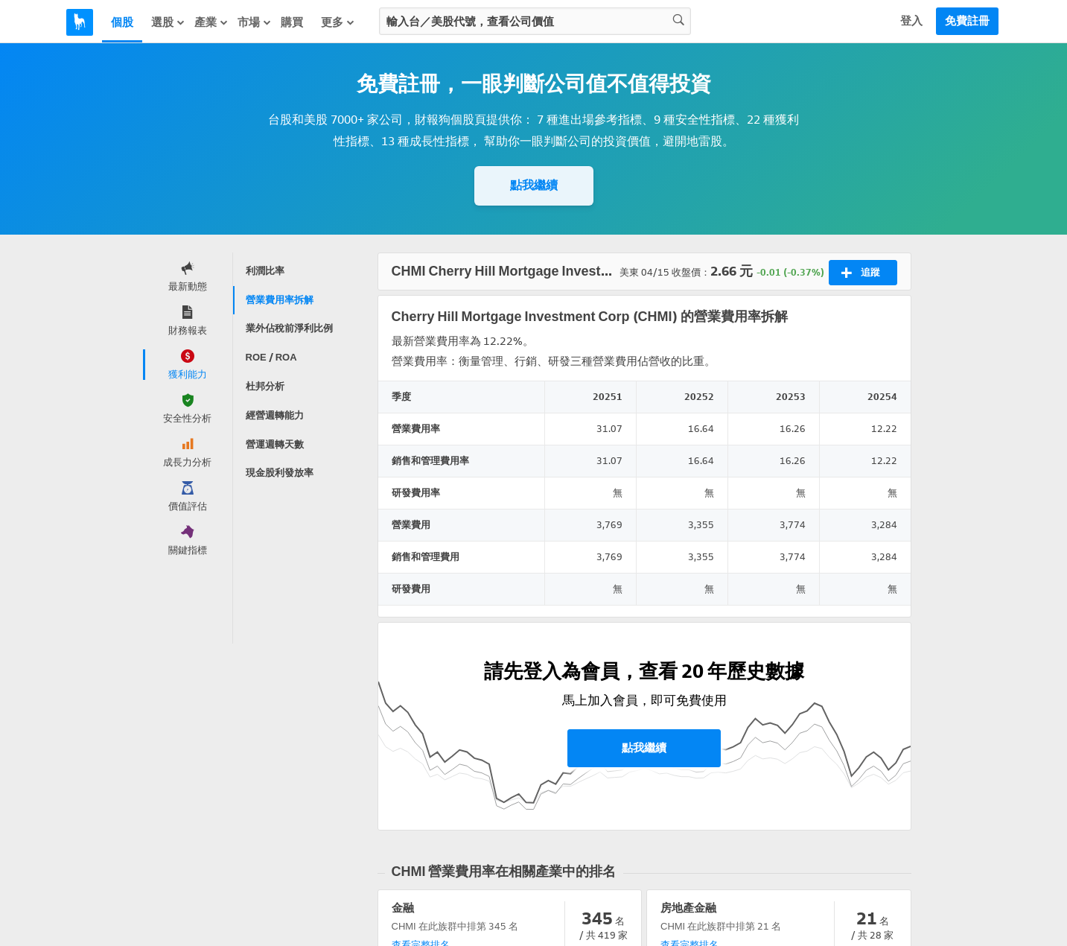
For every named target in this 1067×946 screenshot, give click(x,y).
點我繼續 (534, 185)
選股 (168, 22)
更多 (338, 22)
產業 (211, 22)
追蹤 (860, 273)
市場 (255, 22)
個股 (122, 22)
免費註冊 (967, 21)
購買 (292, 22)
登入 (911, 21)
